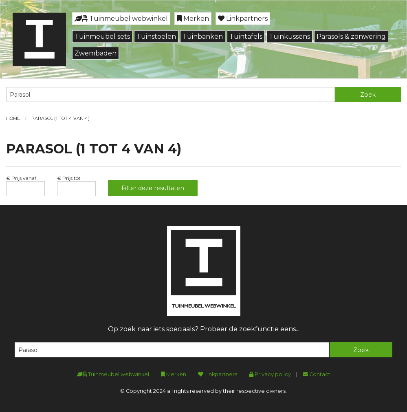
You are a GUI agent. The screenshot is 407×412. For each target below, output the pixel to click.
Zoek (368, 94)
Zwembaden (96, 53)
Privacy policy (270, 374)
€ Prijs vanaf (21, 178)
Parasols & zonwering (351, 36)
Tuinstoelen (156, 36)
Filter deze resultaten (152, 188)
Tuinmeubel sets (102, 36)
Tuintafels (245, 36)
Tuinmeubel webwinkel (121, 18)
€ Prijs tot (69, 178)
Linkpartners (243, 18)
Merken (193, 18)
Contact (316, 374)
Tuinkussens (289, 36)
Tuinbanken (203, 36)
